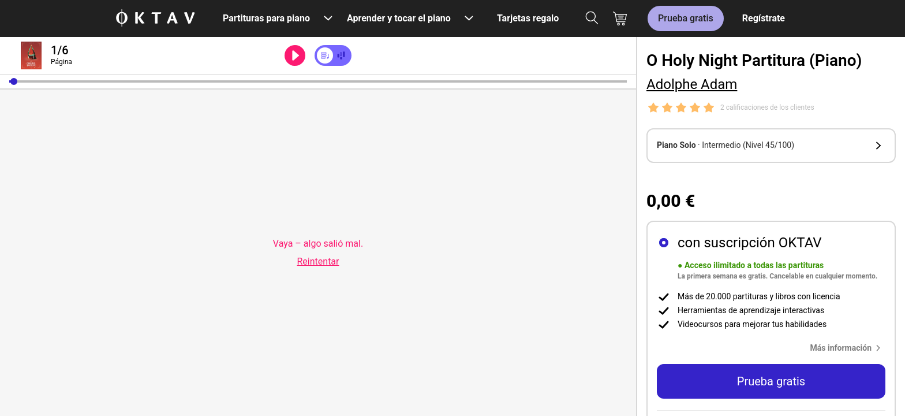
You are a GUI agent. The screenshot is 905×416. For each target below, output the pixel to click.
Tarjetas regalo (528, 18)
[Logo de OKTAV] (155, 19)
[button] (13, 81)
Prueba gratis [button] (771, 381)
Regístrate (763, 18)
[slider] (318, 81)
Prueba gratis (685, 18)
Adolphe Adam (691, 84)
